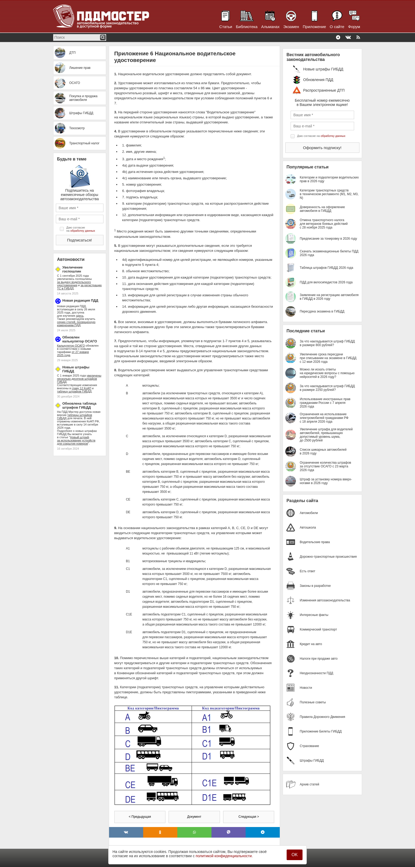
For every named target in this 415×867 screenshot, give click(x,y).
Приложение (314, 26)
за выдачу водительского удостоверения (74, 283)
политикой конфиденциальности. (224, 856)
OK (294, 854)
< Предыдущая (140, 817)
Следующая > (248, 817)
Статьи (225, 26)
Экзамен (291, 26)
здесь (80, 315)
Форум (354, 26)
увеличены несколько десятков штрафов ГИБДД (79, 378)
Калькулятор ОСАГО (71, 345)
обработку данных (82, 230)
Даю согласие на (80, 229)
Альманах (270, 26)
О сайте (337, 26)
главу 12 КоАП (81, 388)
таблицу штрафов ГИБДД (74, 391)
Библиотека (247, 26)
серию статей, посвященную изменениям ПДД (76, 323)
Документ (194, 817)
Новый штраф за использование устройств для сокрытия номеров (76, 440)
